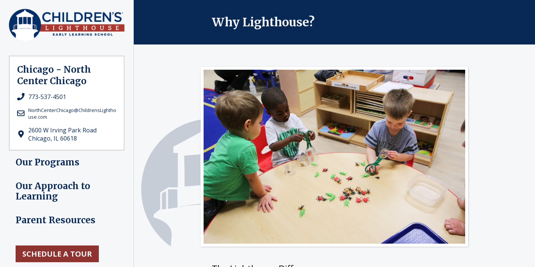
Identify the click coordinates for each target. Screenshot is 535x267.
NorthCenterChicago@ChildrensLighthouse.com (72, 113)
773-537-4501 (47, 97)
